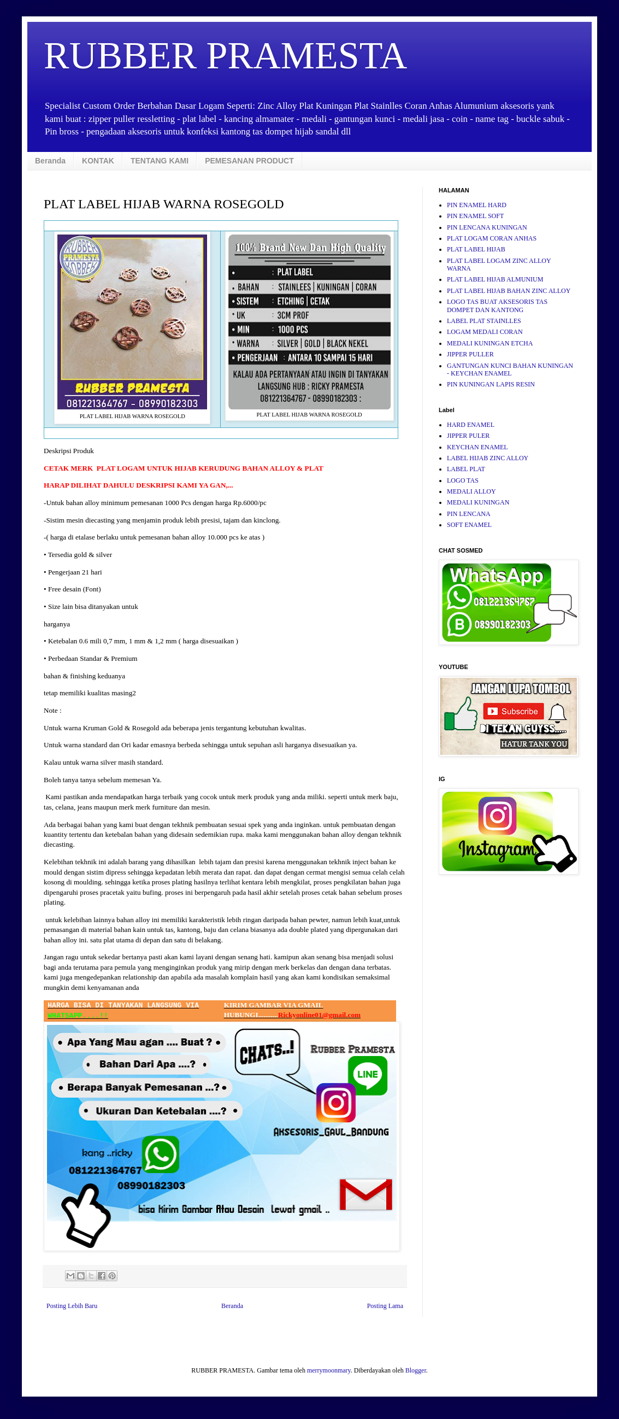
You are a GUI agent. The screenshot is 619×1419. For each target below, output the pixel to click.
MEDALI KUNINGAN (478, 502)
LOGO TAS (463, 480)
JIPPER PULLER (470, 354)
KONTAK (98, 160)
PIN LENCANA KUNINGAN (487, 227)
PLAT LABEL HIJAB (476, 249)
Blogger (415, 1370)
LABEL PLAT (466, 469)
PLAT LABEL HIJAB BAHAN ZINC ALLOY (508, 291)
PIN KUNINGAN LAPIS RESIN (491, 384)
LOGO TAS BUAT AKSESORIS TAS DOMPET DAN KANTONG (497, 305)
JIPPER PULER (468, 435)
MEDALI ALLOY (471, 491)
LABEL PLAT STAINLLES (484, 321)
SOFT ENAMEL (469, 525)
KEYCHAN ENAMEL (477, 447)
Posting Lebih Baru (71, 1306)
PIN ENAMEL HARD (476, 205)
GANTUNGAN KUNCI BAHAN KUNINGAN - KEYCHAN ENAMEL (510, 369)
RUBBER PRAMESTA (225, 55)
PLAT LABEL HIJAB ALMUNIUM (495, 279)
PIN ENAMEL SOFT (475, 216)
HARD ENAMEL (470, 425)
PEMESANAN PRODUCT (249, 160)
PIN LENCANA (469, 514)
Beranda (50, 160)
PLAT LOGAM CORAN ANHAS (492, 238)
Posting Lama (385, 1306)
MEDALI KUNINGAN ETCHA (490, 343)
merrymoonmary (329, 1370)
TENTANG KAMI (159, 160)
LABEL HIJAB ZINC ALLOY (487, 458)
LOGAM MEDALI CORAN (485, 332)
